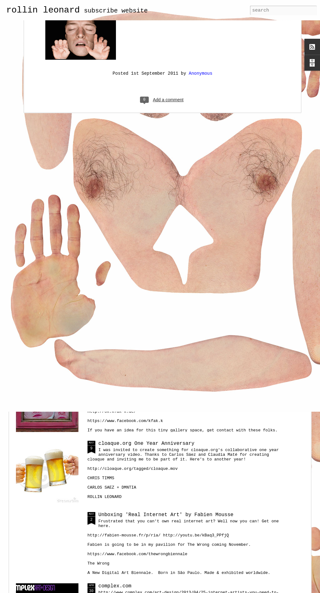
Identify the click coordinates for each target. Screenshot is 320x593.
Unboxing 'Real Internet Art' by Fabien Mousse (165, 515)
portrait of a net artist (134, 301)
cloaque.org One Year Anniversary (146, 443)
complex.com (115, 586)
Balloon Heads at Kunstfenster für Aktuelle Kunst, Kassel (182, 372)
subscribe (101, 10)
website (135, 10)
